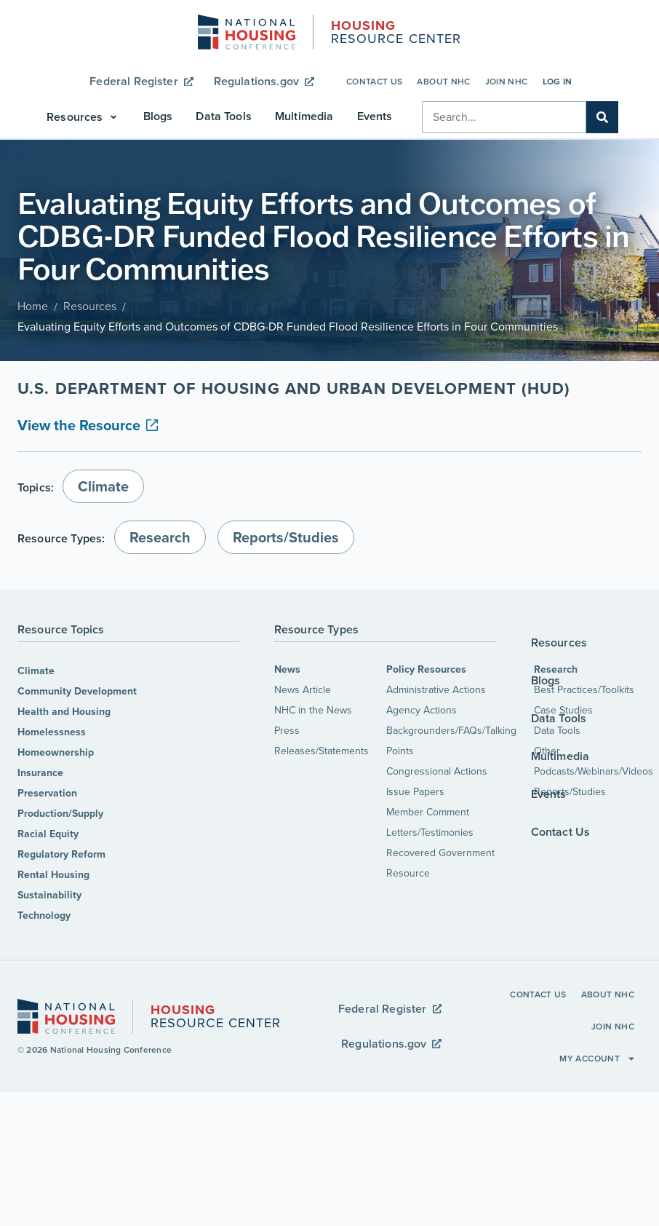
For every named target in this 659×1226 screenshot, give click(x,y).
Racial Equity (48, 834)
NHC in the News (313, 710)
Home (32, 306)
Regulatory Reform (61, 854)
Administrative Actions (436, 689)
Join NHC (506, 81)
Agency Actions (421, 710)
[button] (83, 117)
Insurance (40, 772)
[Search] (602, 117)
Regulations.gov (264, 81)
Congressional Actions (436, 771)
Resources (89, 306)
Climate (36, 671)
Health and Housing (64, 711)
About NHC (443, 81)
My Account (597, 1058)
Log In (557, 81)
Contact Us (374, 81)
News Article (302, 689)
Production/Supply (60, 813)
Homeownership (55, 752)
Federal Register (141, 81)
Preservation (47, 793)
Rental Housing (53, 874)
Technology (44, 915)
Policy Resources (426, 669)
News (287, 669)
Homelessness (51, 732)
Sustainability (49, 895)
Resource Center (396, 33)
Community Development (77, 691)
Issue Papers (415, 791)
